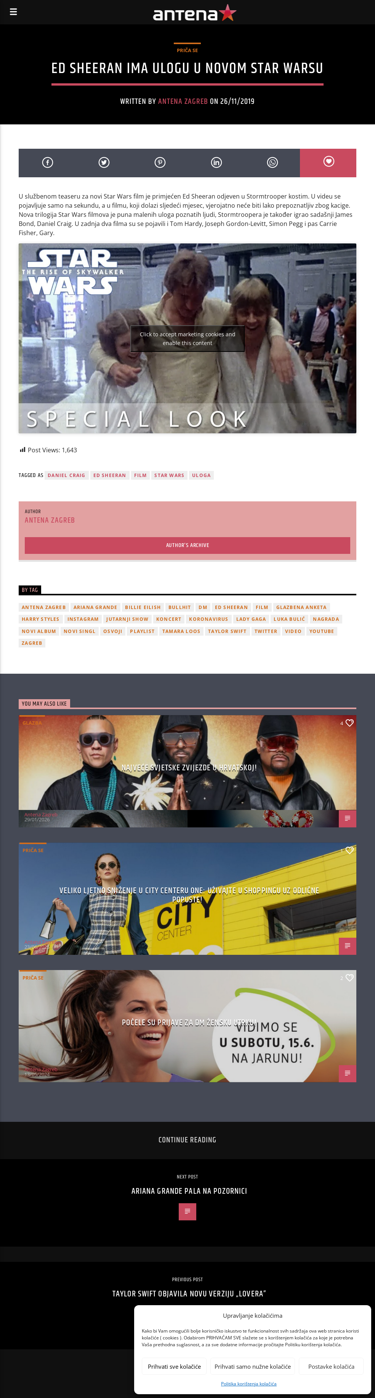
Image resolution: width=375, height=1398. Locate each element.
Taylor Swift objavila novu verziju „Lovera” (189, 1294)
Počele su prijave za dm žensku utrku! (189, 1022)
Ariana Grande (96, 607)
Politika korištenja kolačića (249, 1384)
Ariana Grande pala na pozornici (189, 1191)
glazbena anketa (301, 607)
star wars (169, 475)
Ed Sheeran (110, 475)
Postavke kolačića (331, 1366)
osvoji (112, 631)
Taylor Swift (227, 631)
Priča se (187, 50)
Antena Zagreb (183, 101)
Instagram (83, 619)
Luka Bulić (289, 619)
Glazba (32, 722)
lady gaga (251, 619)
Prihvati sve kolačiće (174, 1366)
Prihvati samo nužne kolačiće (253, 1366)
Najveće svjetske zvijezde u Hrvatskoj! (189, 768)
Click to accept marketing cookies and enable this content (188, 339)
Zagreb (32, 643)
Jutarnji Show (127, 619)
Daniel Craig (66, 475)
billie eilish (143, 607)
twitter (266, 631)
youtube (321, 631)
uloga (201, 475)
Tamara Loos (181, 631)
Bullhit (179, 607)
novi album (39, 631)
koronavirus (208, 619)
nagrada (326, 619)
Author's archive (187, 545)
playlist (142, 631)
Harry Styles (40, 619)
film (140, 475)
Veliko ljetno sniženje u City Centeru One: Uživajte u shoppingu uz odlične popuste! (189, 895)
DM (203, 607)
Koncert (168, 619)
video (293, 631)
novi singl (80, 631)
